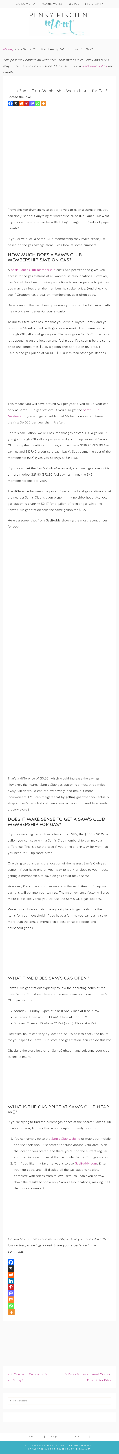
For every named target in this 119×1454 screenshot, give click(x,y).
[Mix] (11, 1299)
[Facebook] (10, 103)
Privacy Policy (37, 1449)
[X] (16, 103)
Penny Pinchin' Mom (59, 23)
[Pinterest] (26, 103)
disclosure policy (94, 66)
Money (8, 49)
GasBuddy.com (86, 1163)
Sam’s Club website (65, 1139)
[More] (43, 103)
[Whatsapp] (37, 103)
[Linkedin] (11, 1281)
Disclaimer (83, 1449)
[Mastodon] (32, 103)
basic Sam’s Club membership (33, 270)
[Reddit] (21, 103)
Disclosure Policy (62, 1449)
